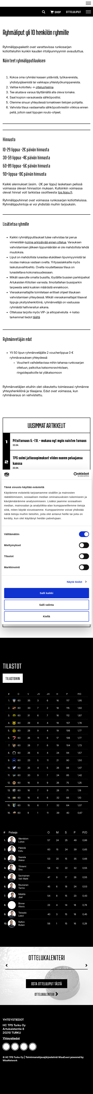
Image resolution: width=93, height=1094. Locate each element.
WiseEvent (64, 1057)
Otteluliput (73, 12)
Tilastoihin (12, 678)
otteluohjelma (44, 87)
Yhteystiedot (11, 1038)
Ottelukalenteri (47, 993)
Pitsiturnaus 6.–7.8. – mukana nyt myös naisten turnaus (49, 440)
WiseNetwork (10, 1060)
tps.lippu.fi (65, 192)
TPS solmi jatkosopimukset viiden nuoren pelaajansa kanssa (48, 460)
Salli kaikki (46, 593)
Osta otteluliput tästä (46, 983)
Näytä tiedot (74, 581)
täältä (36, 317)
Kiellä (46, 616)
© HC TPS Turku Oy (13, 1057)
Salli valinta (46, 604)
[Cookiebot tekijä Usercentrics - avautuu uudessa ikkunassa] (73, 474)
